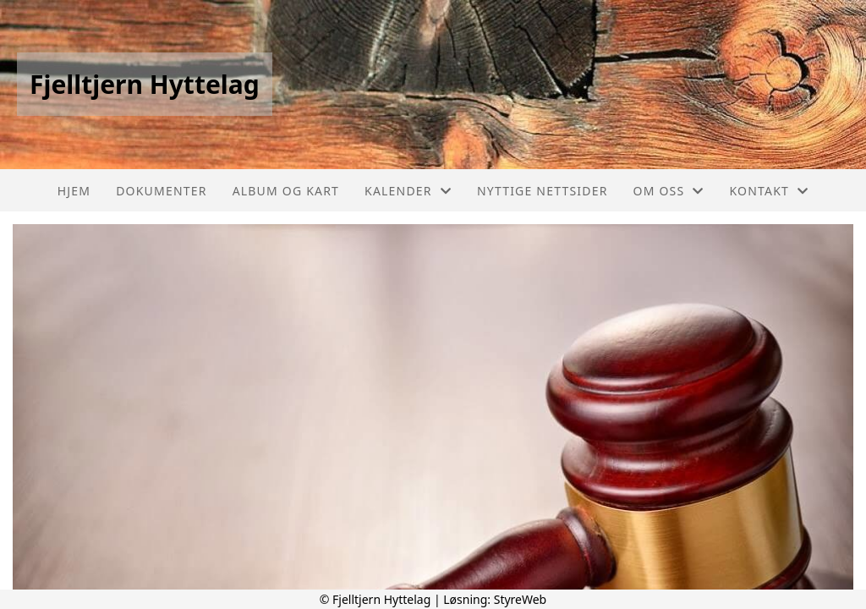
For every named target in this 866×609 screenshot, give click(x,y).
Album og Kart (286, 191)
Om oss (668, 191)
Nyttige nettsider (542, 191)
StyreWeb (520, 599)
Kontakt (769, 191)
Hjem (74, 191)
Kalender (408, 191)
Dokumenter (161, 191)
